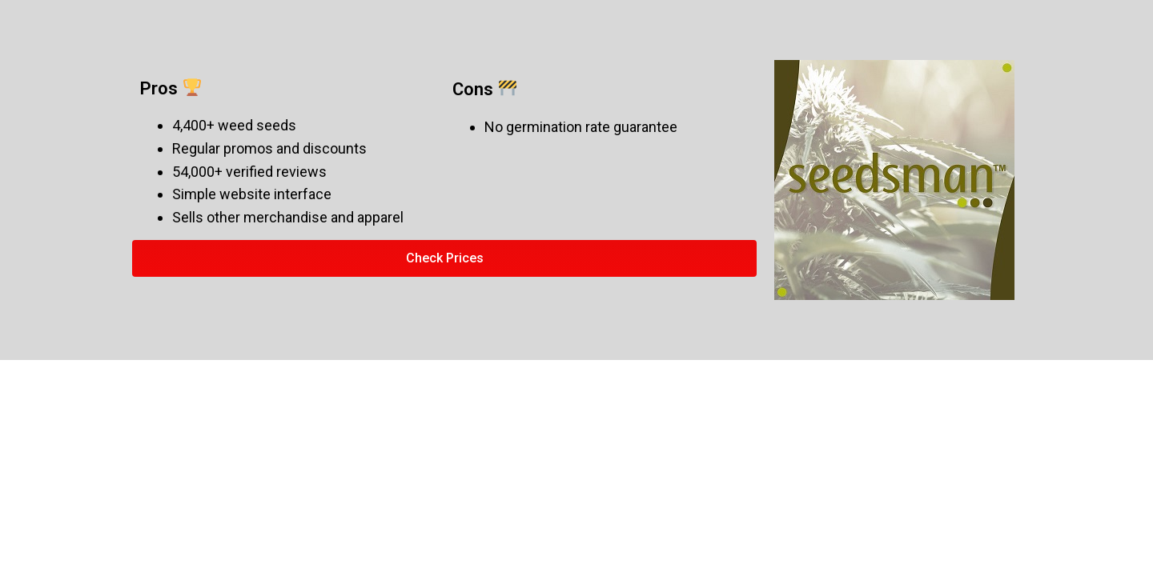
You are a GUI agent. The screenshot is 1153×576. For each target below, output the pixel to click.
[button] (444, 258)
